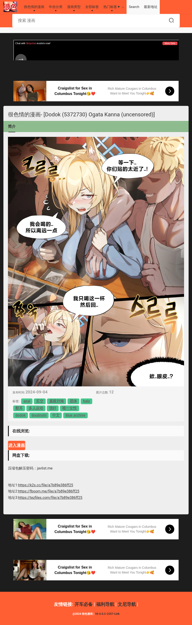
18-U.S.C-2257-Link (107, 613)
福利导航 (105, 604)
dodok (20, 415)
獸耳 (19, 408)
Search (134, 7)
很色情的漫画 (10, 7)
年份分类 (55, 7)
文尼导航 (127, 604)
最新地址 (150, 7)
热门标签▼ (111, 7)
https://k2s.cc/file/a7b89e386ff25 (45, 485)
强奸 (52, 408)
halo (86, 401)
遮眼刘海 (56, 401)
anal (26, 401)
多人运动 (36, 408)
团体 (73, 401)
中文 (56, 415)
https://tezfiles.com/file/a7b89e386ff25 (50, 497)
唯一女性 (69, 408)
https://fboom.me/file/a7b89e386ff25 (48, 491)
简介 (12, 126)
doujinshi (39, 415)
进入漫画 (16, 445)
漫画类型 (74, 7)
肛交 (39, 401)
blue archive (75, 415)
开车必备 (84, 604)
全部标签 (92, 7)
